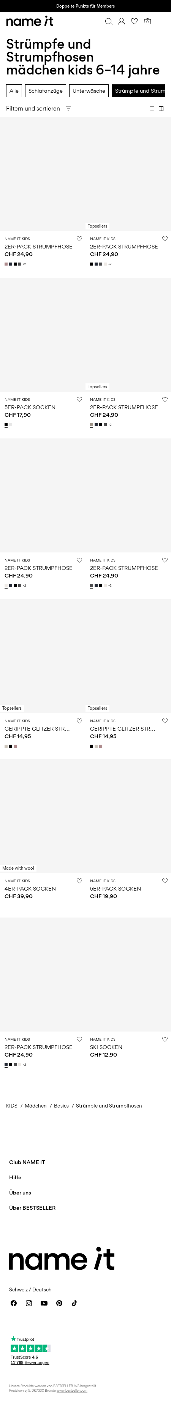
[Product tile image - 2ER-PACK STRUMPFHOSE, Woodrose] (43, 174)
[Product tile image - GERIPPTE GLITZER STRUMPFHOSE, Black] (128, 656)
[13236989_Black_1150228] (7, 424)
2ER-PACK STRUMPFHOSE (39, 246)
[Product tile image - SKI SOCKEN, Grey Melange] (128, 975)
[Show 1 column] (152, 108)
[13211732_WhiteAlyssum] (106, 264)
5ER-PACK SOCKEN (30, 407)
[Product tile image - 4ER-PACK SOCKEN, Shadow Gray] (43, 816)
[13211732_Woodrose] (7, 264)
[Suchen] (108, 21)
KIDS (11, 1106)
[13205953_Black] (11, 746)
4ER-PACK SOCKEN (30, 888)
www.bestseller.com (72, 1390)
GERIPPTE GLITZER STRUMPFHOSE (50, 728)
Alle (14, 90)
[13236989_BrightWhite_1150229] (11, 424)
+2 (24, 264)
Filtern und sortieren (33, 108)
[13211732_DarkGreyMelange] (20, 264)
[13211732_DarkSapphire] (11, 264)
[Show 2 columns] (161, 108)
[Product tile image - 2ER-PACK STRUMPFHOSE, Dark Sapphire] (43, 975)
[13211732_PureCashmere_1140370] (92, 424)
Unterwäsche (89, 90)
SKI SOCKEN (106, 1047)
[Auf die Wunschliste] (79, 238)
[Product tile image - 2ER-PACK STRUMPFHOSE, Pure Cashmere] (128, 335)
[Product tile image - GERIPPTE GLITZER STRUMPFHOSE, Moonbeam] (43, 656)
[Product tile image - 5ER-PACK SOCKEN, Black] (43, 335)
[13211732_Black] (16, 264)
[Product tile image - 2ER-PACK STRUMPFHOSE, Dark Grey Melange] (128, 495)
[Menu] (160, 21)
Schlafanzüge (45, 90)
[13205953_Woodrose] (16, 746)
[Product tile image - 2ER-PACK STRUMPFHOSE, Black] (128, 174)
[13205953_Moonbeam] (7, 746)
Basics (61, 1106)
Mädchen (36, 1106)
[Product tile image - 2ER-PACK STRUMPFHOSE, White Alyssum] (43, 495)
